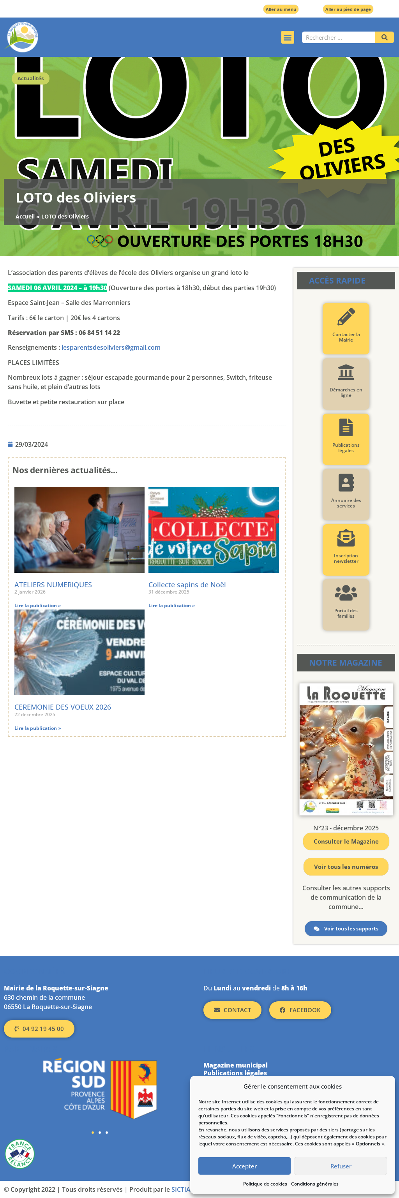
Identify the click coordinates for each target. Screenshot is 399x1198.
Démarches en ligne (346, 392)
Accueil (25, 216)
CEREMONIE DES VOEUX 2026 (62, 707)
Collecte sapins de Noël (187, 584)
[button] (287, 37)
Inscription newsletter (346, 558)
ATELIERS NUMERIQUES (53, 584)
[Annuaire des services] (346, 483)
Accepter (244, 1166)
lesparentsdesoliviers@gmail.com (111, 347)
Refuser (340, 1166)
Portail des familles (346, 613)
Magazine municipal (235, 1065)
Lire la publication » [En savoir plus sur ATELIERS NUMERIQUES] (37, 605)
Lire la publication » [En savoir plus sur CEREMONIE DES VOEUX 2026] (37, 728)
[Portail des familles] (346, 593)
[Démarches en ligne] (346, 372)
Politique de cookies (265, 1183)
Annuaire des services (346, 503)
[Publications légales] (346, 427)
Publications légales (346, 448)
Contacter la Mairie (346, 337)
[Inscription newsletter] (346, 538)
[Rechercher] (384, 37)
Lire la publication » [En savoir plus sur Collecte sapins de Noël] (171, 605)
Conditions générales (315, 1183)
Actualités (31, 78)
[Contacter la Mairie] (346, 317)
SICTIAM (183, 1189)
